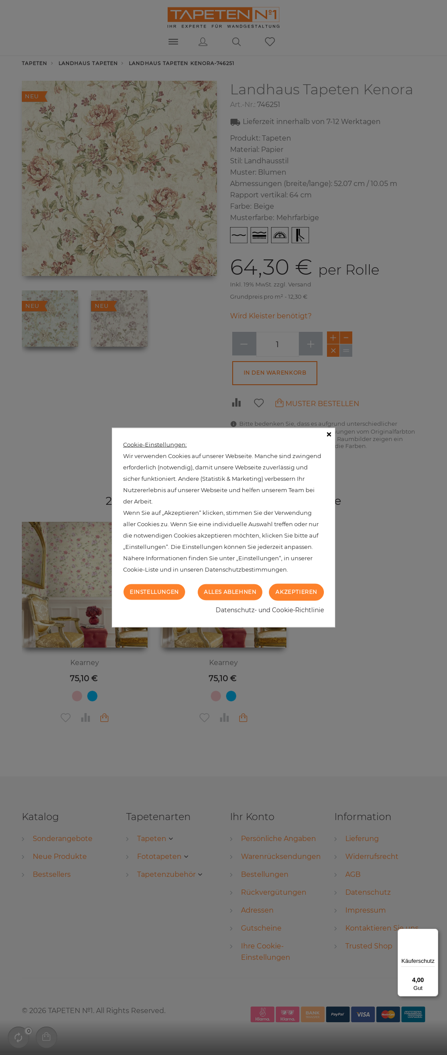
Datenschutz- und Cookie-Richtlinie (270, 610)
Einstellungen (154, 592)
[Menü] (433, 934)
